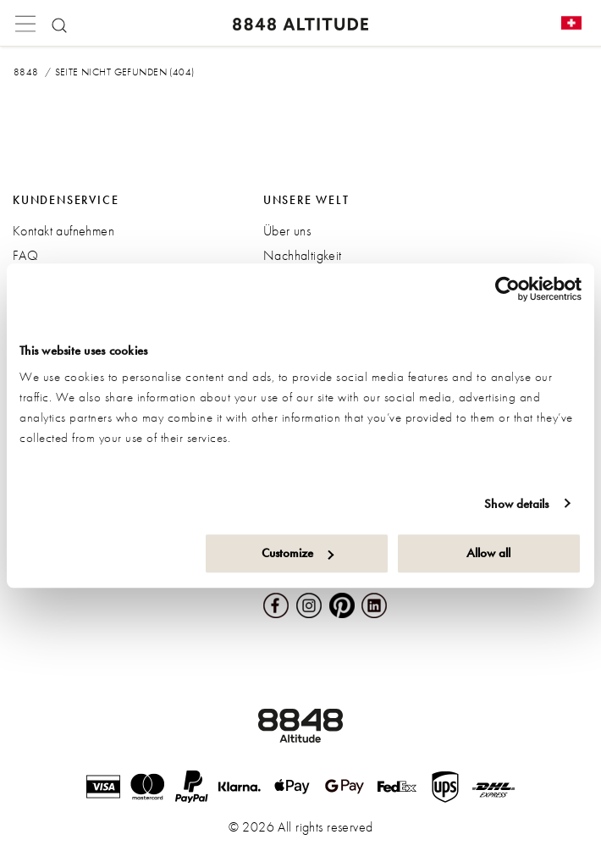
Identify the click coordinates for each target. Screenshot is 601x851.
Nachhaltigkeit (302, 255)
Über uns (287, 231)
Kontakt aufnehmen (63, 231)
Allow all (488, 552)
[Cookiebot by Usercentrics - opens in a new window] (507, 288)
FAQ (25, 255)
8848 (26, 72)
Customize (298, 552)
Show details (516, 503)
